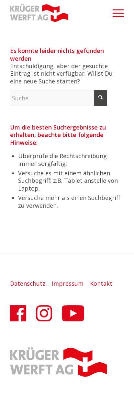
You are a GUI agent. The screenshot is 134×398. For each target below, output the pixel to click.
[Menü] (115, 13)
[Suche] (58, 98)
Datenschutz (27, 283)
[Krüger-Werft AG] (55, 13)
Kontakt (101, 283)
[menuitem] (115, 13)
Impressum (68, 283)
